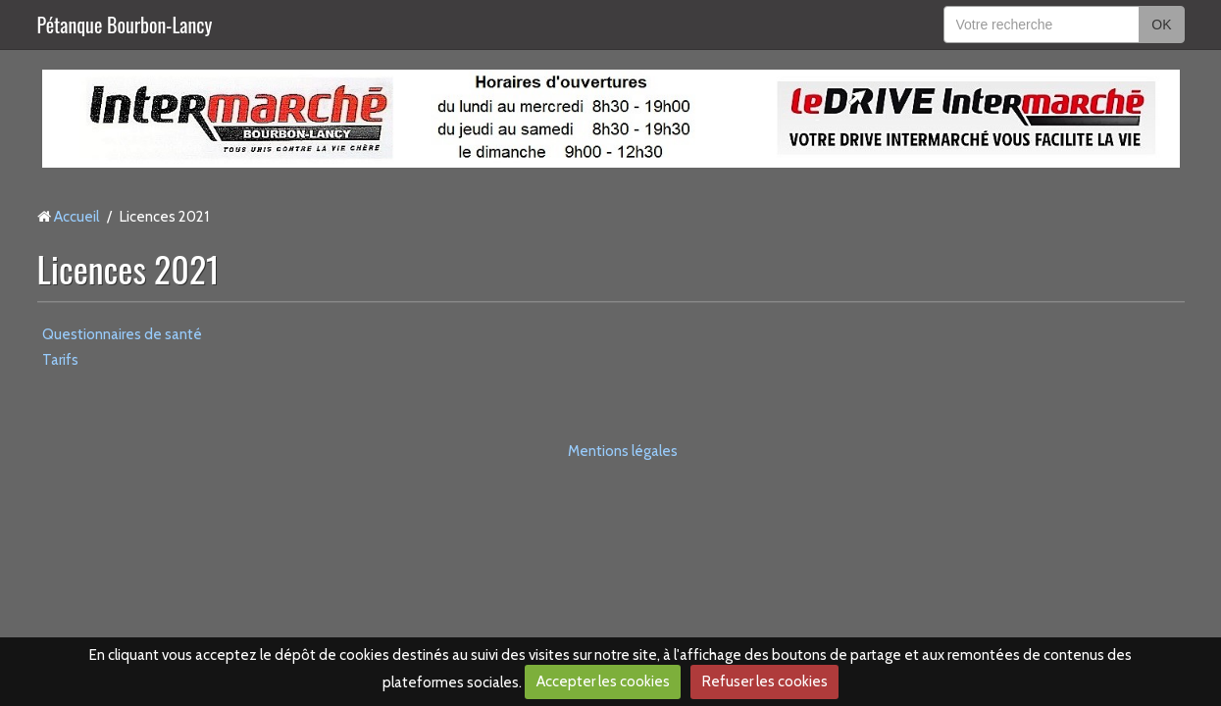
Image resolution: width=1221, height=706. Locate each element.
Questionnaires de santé (122, 334)
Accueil (76, 217)
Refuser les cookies (765, 681)
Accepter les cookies (603, 681)
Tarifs (60, 360)
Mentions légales (623, 451)
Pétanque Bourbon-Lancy (125, 24)
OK (1161, 24)
